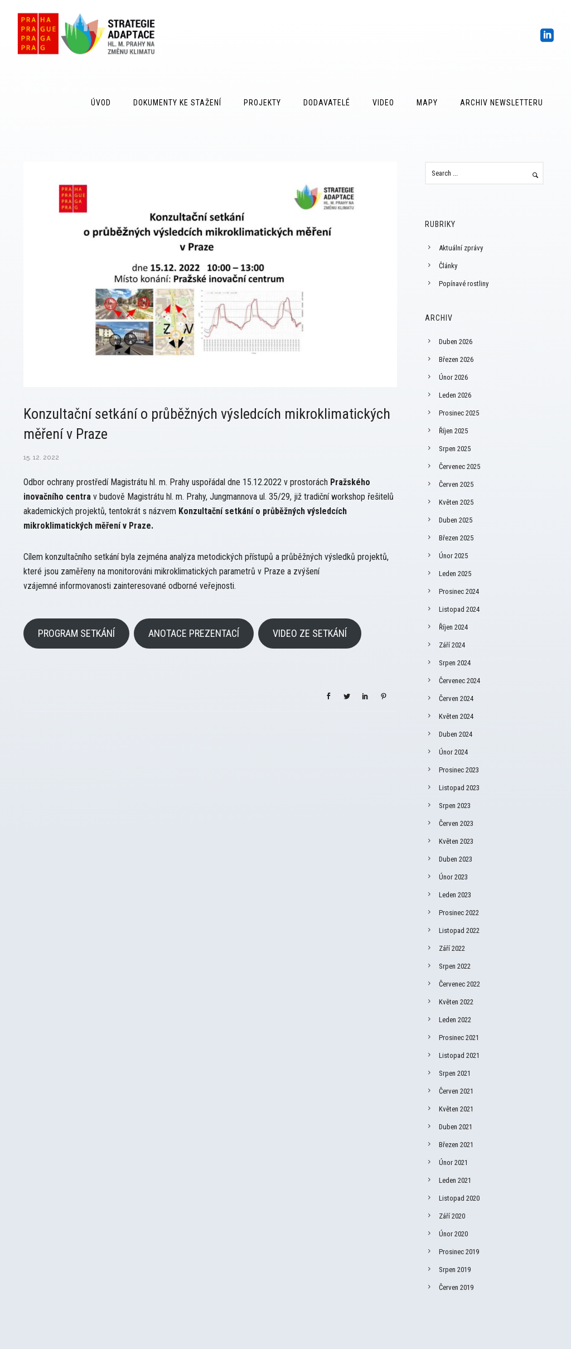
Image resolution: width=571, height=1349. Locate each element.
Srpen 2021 (455, 1073)
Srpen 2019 (455, 1269)
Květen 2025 (456, 502)
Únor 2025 (453, 556)
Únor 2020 (453, 1234)
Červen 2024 (456, 698)
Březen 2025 (456, 538)
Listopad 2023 (459, 788)
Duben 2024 (455, 734)
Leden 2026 (455, 395)
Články (448, 266)
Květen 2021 (456, 1109)
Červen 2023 (456, 823)
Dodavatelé (326, 102)
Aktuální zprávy (461, 248)
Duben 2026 (455, 341)
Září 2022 (452, 948)
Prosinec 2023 (459, 770)
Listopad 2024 (459, 609)
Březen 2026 (456, 359)
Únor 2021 (453, 1162)
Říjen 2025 (453, 431)
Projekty (262, 102)
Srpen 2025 (455, 448)
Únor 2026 (453, 377)
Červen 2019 (456, 1287)
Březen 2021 (456, 1144)
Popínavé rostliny (463, 283)
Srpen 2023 (455, 805)
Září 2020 (452, 1216)
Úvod (101, 102)
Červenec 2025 (459, 466)
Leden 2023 (455, 895)
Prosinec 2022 (459, 912)
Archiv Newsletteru (501, 102)
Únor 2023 (453, 877)
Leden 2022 (455, 1020)
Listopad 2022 (459, 930)
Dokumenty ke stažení (177, 102)
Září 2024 (452, 645)
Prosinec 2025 (459, 413)
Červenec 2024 (459, 680)
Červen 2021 (456, 1091)
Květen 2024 (456, 716)
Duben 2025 (455, 520)
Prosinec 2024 (459, 591)
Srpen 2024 (455, 663)
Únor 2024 (453, 752)
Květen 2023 (456, 841)
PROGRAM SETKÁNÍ (76, 633)
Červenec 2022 (459, 984)
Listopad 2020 (459, 1198)
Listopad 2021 (459, 1055)
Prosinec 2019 (459, 1252)
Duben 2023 (455, 859)
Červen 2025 (456, 484)
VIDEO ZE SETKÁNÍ (310, 633)
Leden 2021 (455, 1180)
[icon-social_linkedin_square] (547, 35)
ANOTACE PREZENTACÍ (193, 633)
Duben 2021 (455, 1127)
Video (383, 102)
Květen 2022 (456, 1002)
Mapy (427, 102)
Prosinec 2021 (459, 1037)
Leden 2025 (455, 573)
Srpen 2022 (455, 966)
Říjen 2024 (453, 627)
